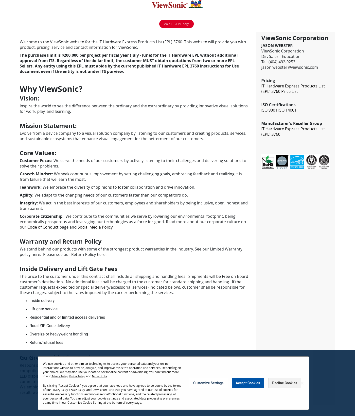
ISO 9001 (269, 111)
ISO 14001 (287, 111)
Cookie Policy (80, 376)
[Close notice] (302, 383)
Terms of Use (106, 376)
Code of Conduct (42, 228)
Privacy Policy (61, 376)
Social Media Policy (95, 228)
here (101, 255)
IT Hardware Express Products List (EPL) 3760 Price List (293, 89)
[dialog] (177, 383)
